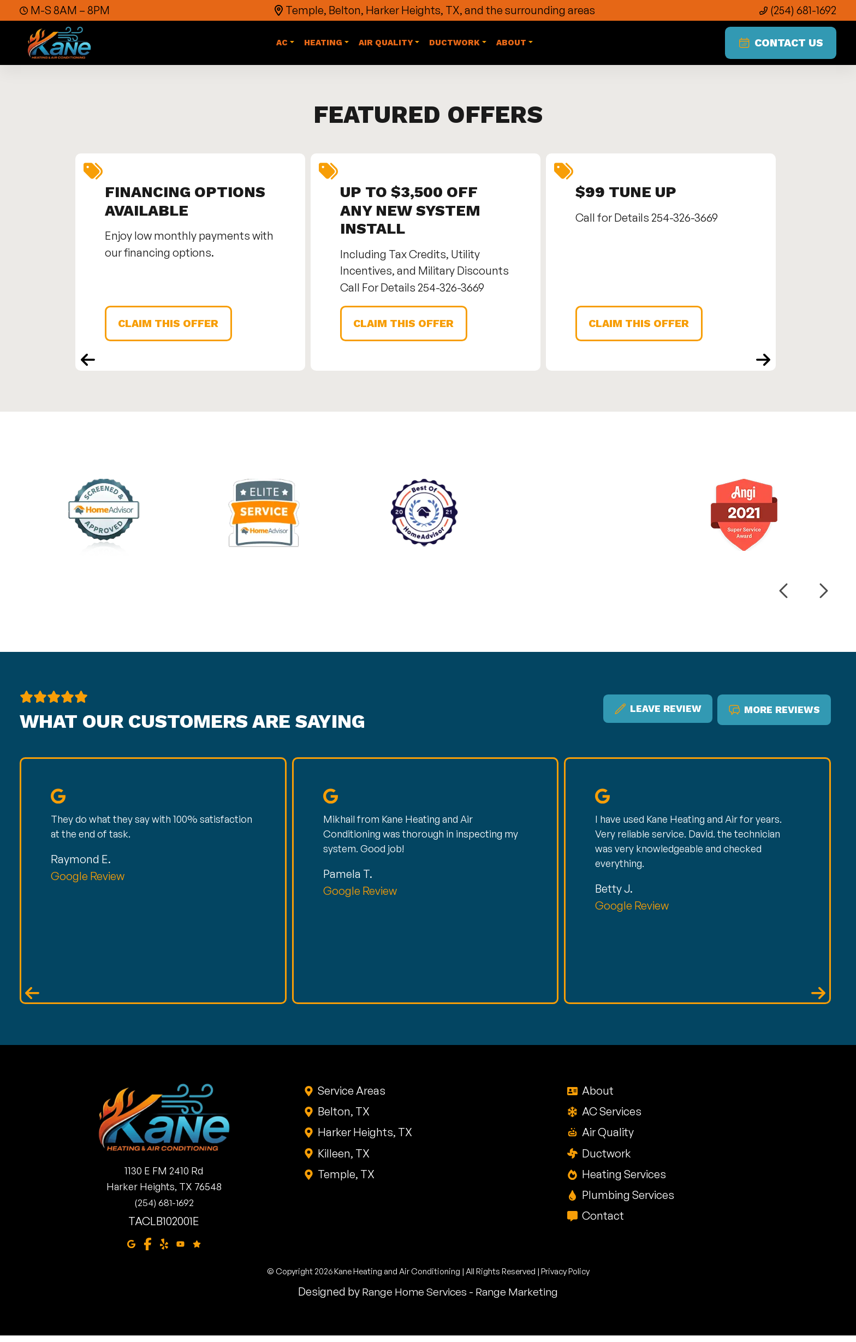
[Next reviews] (818, 998)
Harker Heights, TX (365, 1138)
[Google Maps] (131, 1249)
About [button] (512, 45)
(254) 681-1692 (803, 10)
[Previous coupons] (88, 365)
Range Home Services (413, 1297)
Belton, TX (343, 1117)
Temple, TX (346, 1179)
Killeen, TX (343, 1159)
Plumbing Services (627, 1200)
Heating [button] (324, 45)
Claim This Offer (172, 328)
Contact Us (778, 45)
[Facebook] (148, 1249)
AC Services (611, 1117)
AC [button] (282, 45)
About (597, 1096)
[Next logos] (822, 596)
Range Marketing (519, 1297)
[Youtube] (180, 1249)
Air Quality (607, 1138)
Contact (602, 1221)
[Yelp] (164, 1249)
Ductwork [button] (455, 45)
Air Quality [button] (386, 45)
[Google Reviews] (197, 1249)
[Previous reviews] (32, 998)
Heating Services (623, 1179)
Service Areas (351, 1096)
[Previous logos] (784, 596)
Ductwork (605, 1159)
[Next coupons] (763, 365)
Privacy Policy (565, 1278)
